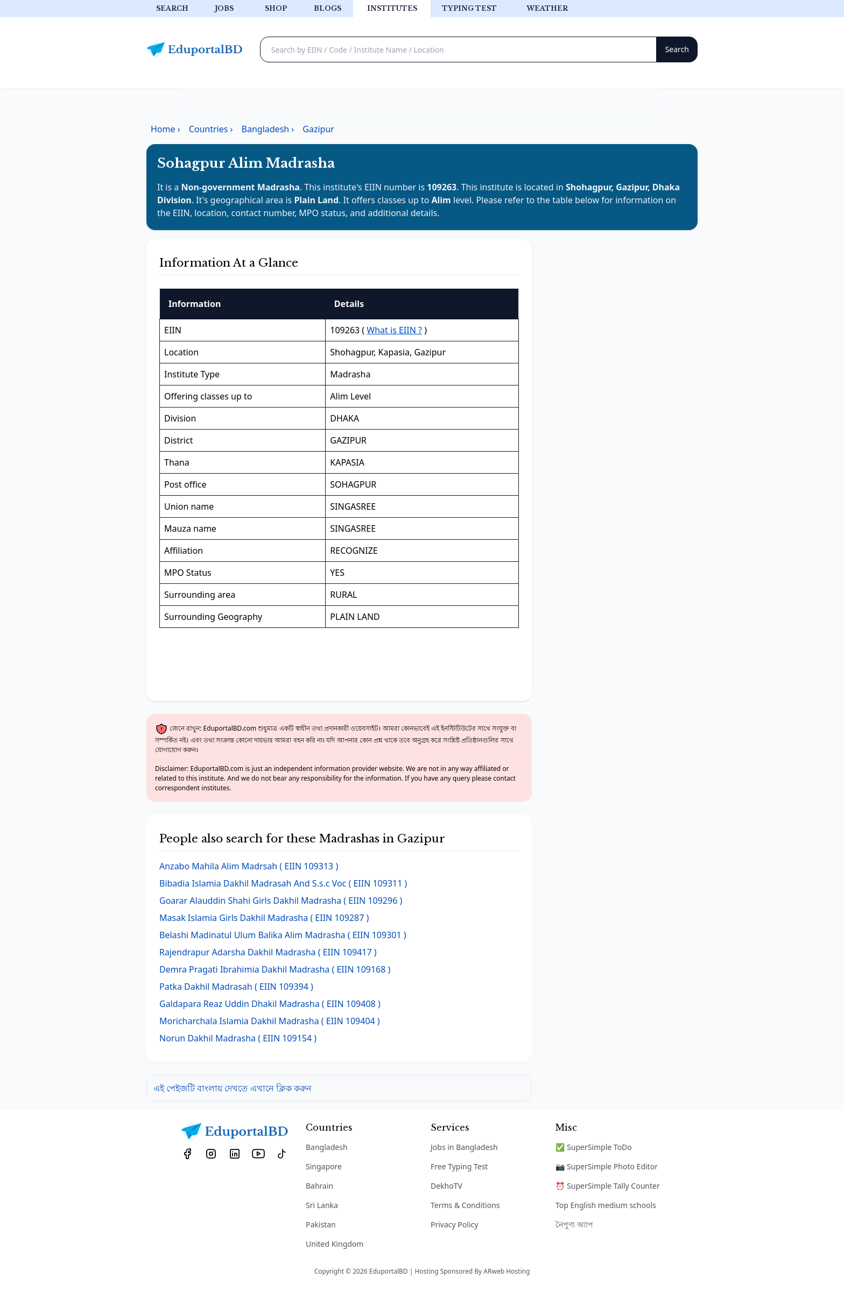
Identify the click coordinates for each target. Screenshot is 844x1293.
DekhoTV (446, 1186)
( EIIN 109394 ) (236, 986)
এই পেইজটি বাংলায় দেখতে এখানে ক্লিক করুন (232, 1088)
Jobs (224, 8)
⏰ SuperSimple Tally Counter (607, 1186)
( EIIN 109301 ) (282, 935)
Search (172, 8)
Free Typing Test (459, 1166)
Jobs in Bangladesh (464, 1147)
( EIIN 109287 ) (264, 918)
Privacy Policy (454, 1224)
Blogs (327, 8)
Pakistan (321, 1224)
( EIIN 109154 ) (237, 1038)
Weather (547, 8)
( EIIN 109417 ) (268, 952)
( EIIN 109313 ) (248, 866)
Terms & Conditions (465, 1205)
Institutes (392, 8)
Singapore (324, 1166)
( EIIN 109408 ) (270, 1004)
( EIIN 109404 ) (269, 1021)
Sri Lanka (322, 1205)
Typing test (469, 8)
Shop (276, 8)
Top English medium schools (605, 1205)
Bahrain (319, 1186)
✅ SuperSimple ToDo (593, 1147)
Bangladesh (327, 1147)
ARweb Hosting (506, 1271)
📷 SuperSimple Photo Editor (606, 1166)
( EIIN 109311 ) (283, 883)
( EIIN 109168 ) (274, 969)
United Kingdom (334, 1244)
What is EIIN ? (394, 330)
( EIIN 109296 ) (280, 900)
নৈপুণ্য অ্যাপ (574, 1224)
